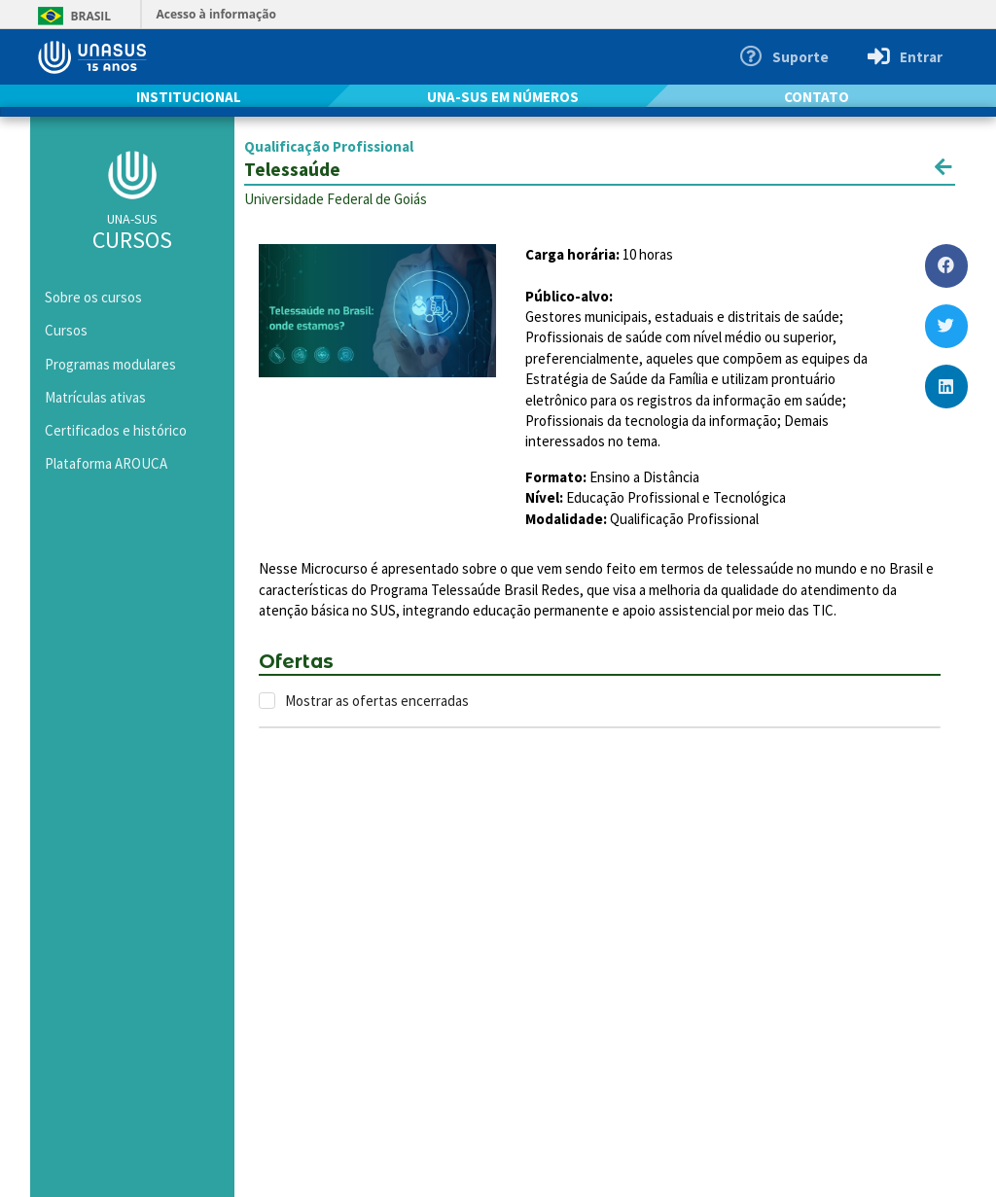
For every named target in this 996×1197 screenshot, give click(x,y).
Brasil (71, 16)
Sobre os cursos (93, 297)
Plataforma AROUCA (106, 463)
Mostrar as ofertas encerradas (377, 700)
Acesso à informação (216, 14)
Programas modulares (110, 364)
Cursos (66, 330)
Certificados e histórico (116, 430)
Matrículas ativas (95, 397)
